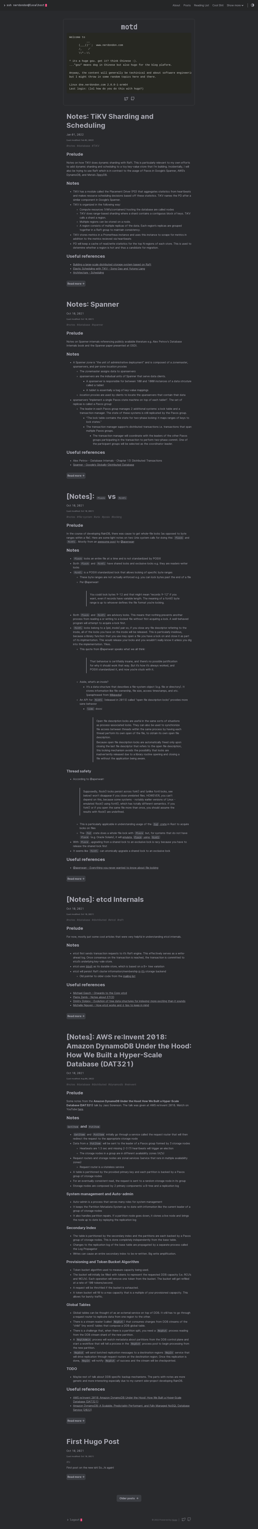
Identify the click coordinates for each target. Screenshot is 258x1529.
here (80, 1109)
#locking (117, 517)
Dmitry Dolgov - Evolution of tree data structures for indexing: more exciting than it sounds (129, 1001)
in (140, 971)
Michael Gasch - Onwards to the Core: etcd (100, 993)
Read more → (76, 283)
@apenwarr (127, 541)
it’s (143, 971)
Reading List (201, 5)
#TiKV (95, 145)
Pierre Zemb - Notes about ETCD (93, 997)
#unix (97, 517)
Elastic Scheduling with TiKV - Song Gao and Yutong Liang (109, 268)
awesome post (107, 541)
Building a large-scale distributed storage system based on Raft (112, 264)
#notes (70, 145)
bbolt (89, 966)
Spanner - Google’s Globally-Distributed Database (103, 464)
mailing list (129, 976)
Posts (187, 5)
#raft (120, 919)
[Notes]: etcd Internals (105, 899)
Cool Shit (218, 5)
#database (83, 145)
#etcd (112, 919)
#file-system (84, 517)
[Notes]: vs (96, 496)
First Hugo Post (92, 1441)
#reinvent (130, 1084)
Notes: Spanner (92, 304)
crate (160, 824)
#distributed (99, 919)
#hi (68, 1462)
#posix (106, 517)
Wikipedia (115, 694)
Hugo (174, 1520)
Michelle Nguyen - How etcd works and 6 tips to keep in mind (111, 1005)
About (176, 5)
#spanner (97, 324)
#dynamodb (115, 1084)
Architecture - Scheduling (88, 272)
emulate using (141, 837)
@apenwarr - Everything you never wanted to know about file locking (115, 867)
